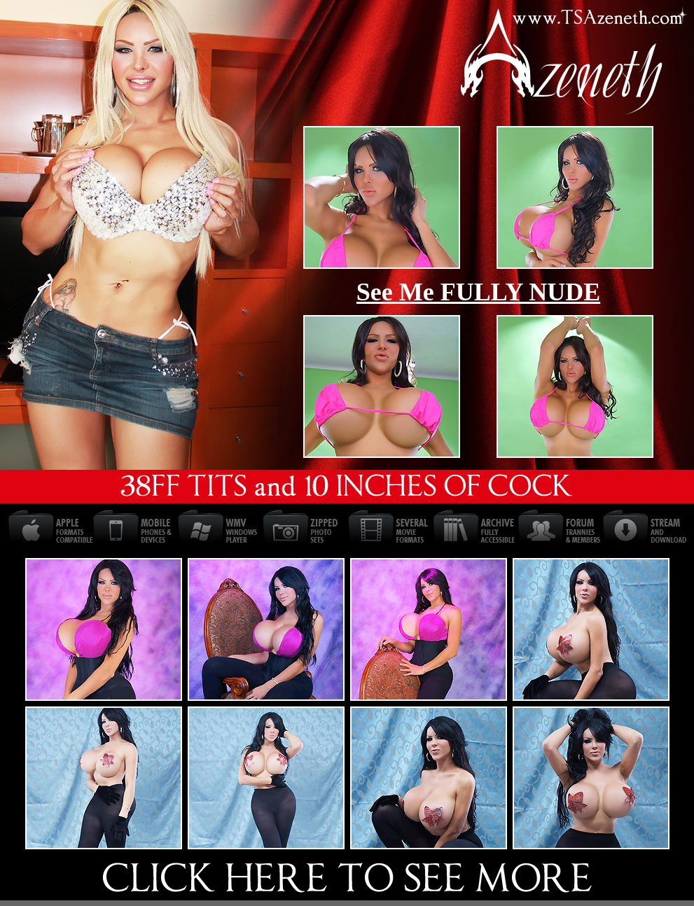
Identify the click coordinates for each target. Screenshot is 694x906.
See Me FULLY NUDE (478, 292)
